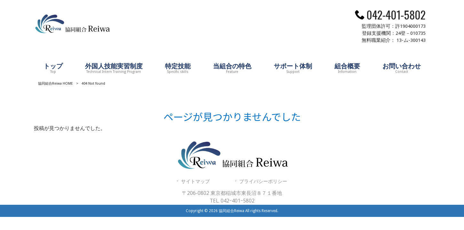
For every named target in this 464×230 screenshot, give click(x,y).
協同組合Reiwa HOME (55, 83)
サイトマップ (195, 181)
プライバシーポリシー (263, 181)
